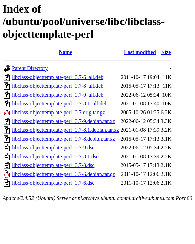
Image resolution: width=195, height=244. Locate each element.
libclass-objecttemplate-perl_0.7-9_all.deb (57, 95)
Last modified (140, 52)
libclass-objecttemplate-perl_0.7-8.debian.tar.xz (63, 139)
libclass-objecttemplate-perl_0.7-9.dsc (53, 147)
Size (166, 52)
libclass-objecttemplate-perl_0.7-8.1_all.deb (59, 103)
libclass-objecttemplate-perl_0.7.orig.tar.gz (58, 112)
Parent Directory (30, 68)
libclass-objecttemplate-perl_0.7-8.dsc (53, 165)
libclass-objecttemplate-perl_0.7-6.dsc (53, 183)
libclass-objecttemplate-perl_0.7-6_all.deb (57, 77)
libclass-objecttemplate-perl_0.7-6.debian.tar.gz (63, 174)
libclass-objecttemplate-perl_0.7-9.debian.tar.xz (63, 121)
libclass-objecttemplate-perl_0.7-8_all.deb (57, 86)
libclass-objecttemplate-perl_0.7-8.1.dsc (55, 156)
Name (65, 52)
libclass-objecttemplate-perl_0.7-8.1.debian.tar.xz (65, 130)
